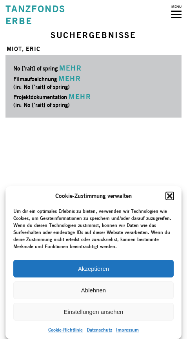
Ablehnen (93, 290)
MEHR (70, 68)
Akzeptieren (93, 268)
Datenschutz (99, 330)
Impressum (127, 330)
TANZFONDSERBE (35, 15)
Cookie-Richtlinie (65, 330)
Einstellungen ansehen (93, 311)
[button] (170, 196)
